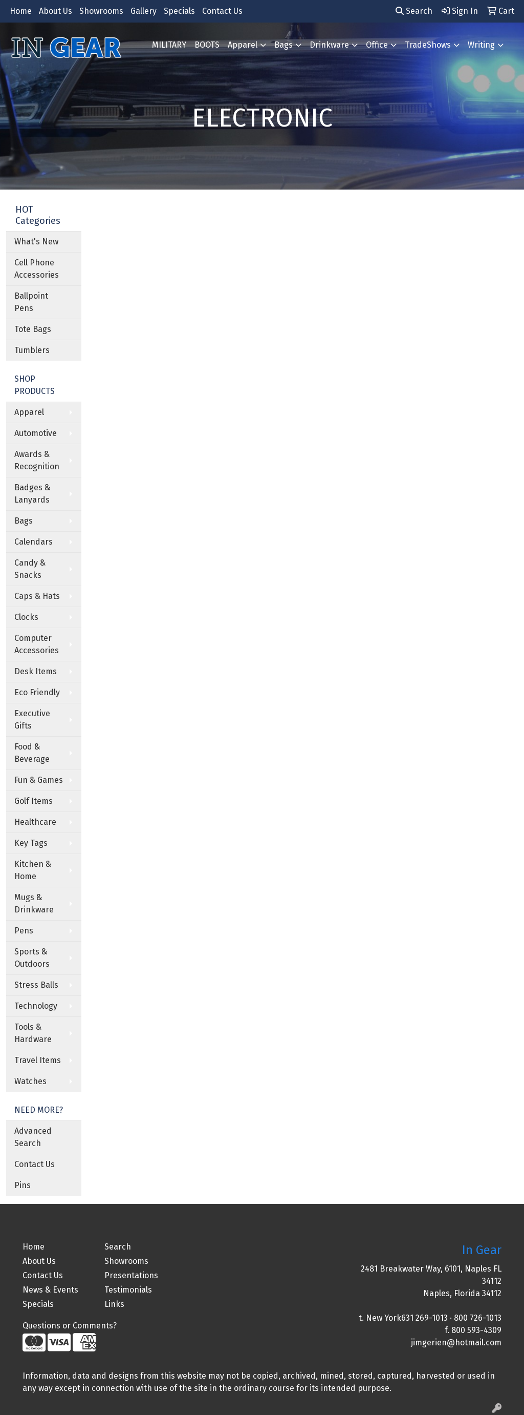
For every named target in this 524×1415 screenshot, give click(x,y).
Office (377, 45)
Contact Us (222, 11)
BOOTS (207, 45)
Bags (283, 45)
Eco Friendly (37, 692)
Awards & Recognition (36, 460)
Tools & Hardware (33, 1033)
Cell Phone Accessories (36, 269)
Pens (23, 930)
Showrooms (101, 11)
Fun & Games (38, 780)
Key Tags (31, 843)
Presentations (131, 1275)
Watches (30, 1081)
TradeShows (428, 45)
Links (114, 1304)
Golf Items (33, 801)
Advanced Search (33, 1137)
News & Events (50, 1290)
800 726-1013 (477, 1318)
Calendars (33, 542)
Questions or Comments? (70, 1325)
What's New (36, 241)
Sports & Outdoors (32, 958)
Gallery (143, 11)
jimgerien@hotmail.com (456, 1342)
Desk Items (35, 671)
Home (21, 11)
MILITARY (169, 45)
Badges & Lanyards (32, 494)
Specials (179, 11)
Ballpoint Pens (31, 302)
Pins (22, 1185)
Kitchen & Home (32, 870)
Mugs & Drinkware (34, 903)
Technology (35, 1006)
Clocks (26, 617)
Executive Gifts (32, 720)
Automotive (35, 433)
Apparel (242, 45)
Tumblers (32, 350)
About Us (55, 11)
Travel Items (37, 1060)
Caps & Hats (37, 596)
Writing (481, 45)
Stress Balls (36, 985)
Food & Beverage (32, 753)
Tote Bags (32, 329)
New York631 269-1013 (407, 1318)
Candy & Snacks (30, 569)
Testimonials (128, 1290)
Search (414, 11)
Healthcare (35, 822)
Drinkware (329, 45)
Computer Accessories (36, 644)
